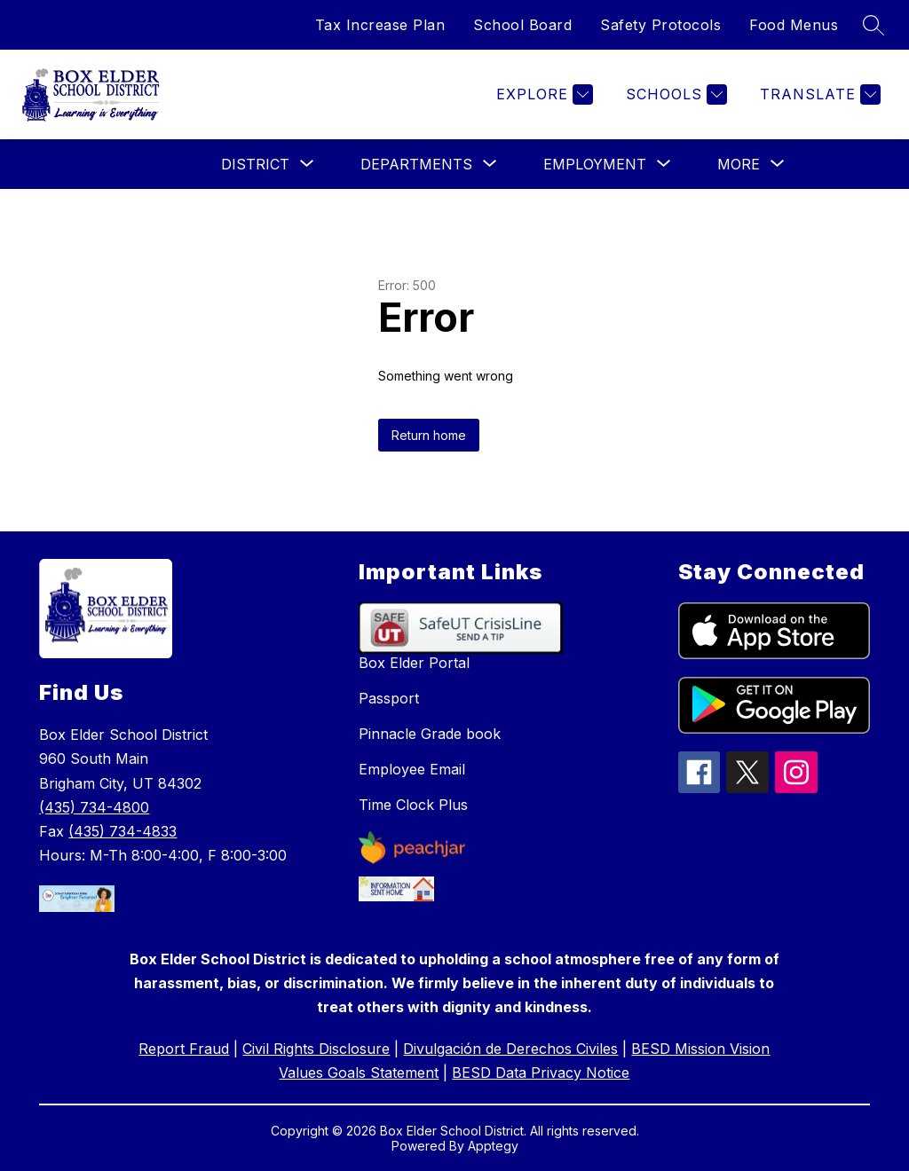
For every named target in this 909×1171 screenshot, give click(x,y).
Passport (389, 698)
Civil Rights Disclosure (316, 1048)
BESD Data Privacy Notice (540, 1072)
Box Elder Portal (414, 663)
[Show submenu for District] (255, 164)
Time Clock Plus (413, 804)
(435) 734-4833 (122, 831)
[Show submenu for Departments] (416, 164)
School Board (522, 25)
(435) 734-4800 (94, 807)
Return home (428, 435)
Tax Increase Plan (380, 25)
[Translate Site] (818, 94)
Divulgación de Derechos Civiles (510, 1048)
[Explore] (542, 94)
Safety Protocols (660, 25)
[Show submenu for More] (738, 164)
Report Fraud (183, 1048)
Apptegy (493, 1145)
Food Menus (793, 25)
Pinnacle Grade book (430, 734)
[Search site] (873, 24)
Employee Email (412, 769)
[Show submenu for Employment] (594, 164)
